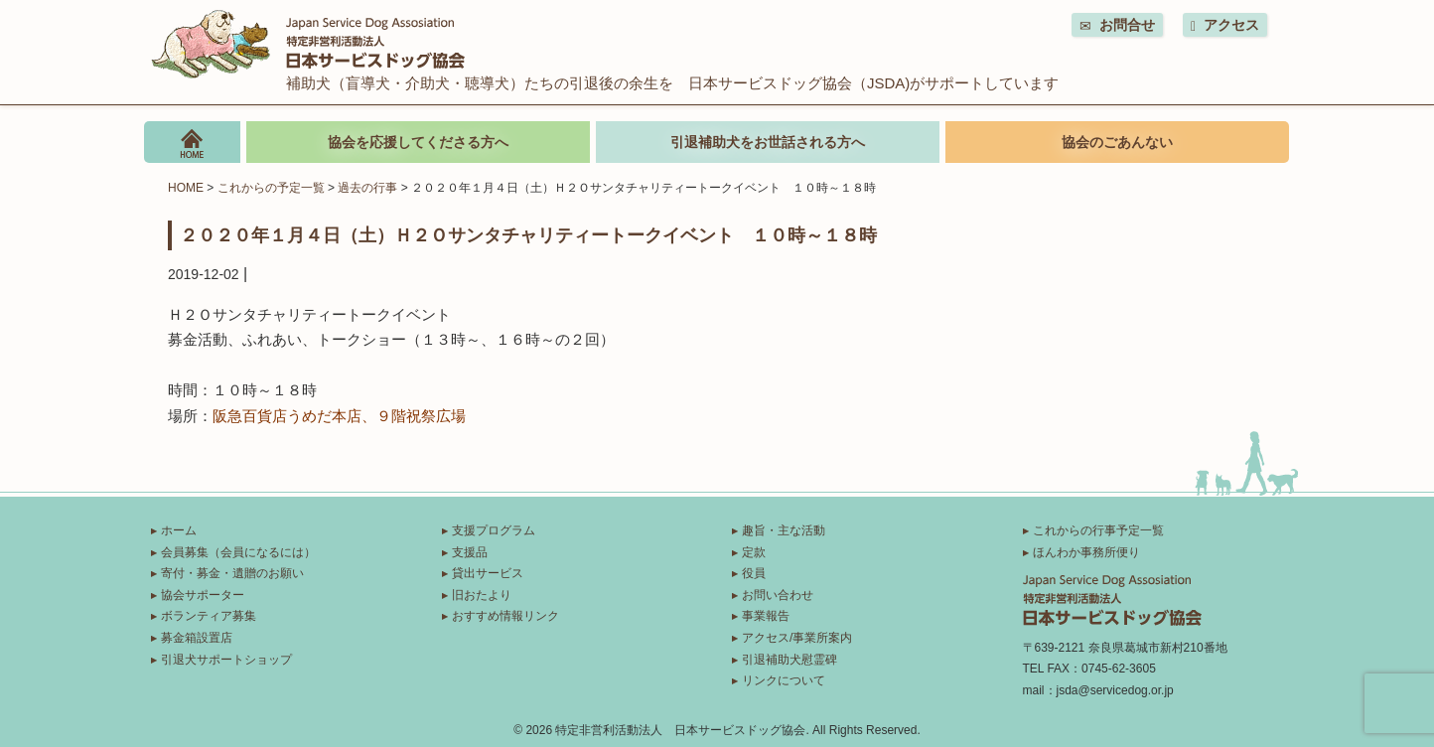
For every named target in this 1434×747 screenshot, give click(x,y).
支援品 (470, 552)
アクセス (1225, 25)
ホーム (179, 530)
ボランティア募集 (208, 616)
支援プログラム (493, 530)
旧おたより (481, 595)
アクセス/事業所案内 (797, 638)
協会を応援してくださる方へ (418, 142)
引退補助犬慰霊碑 (789, 660)
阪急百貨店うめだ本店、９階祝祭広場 (339, 415)
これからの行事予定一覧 (1098, 530)
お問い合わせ (777, 595)
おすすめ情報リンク (505, 616)
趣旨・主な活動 (783, 530)
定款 (754, 552)
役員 (754, 573)
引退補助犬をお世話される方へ (767, 142)
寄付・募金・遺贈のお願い (232, 573)
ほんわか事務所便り (1086, 552)
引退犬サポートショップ (226, 660)
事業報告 (765, 616)
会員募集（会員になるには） (238, 552)
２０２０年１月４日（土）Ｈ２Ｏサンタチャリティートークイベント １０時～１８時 (528, 234)
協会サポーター (202, 595)
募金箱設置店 (196, 638)
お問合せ (1117, 25)
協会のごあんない (1117, 142)
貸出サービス (487, 573)
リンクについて (783, 680)
